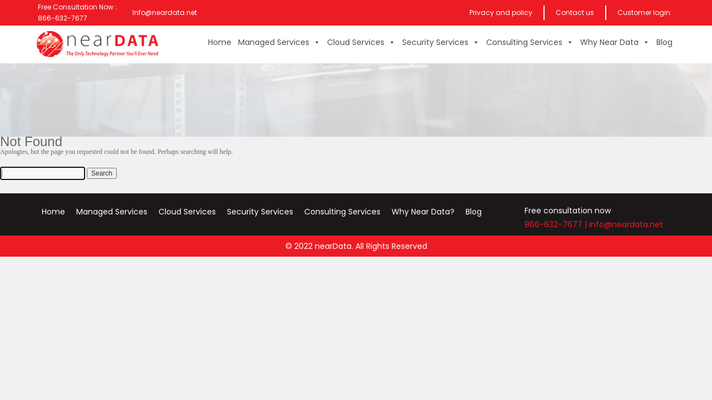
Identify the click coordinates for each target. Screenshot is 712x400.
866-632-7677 (553, 224)
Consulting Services (529, 42)
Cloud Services (361, 42)
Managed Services (279, 42)
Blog (664, 42)
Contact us (575, 12)
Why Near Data (615, 42)
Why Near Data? (423, 211)
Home (219, 42)
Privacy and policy (500, 12)
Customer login (643, 12)
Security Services (440, 42)
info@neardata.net (626, 224)
